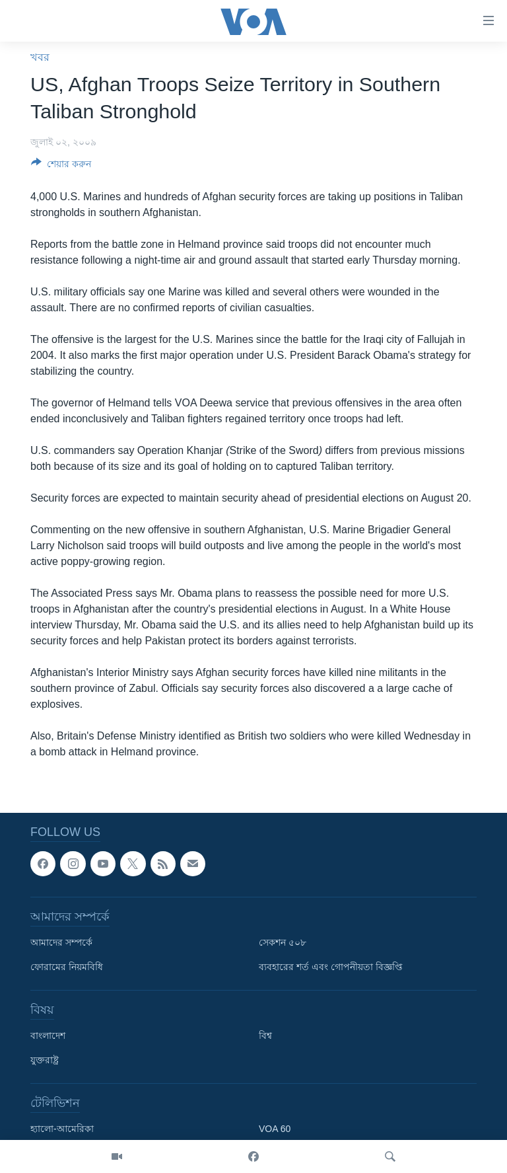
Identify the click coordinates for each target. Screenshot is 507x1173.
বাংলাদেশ (47, 1035)
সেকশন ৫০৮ (282, 942)
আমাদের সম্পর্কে (61, 942)
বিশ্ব (265, 1035)
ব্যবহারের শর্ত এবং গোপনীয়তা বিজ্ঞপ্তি (331, 967)
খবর (40, 57)
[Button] (61, 166)
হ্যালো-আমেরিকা (62, 1128)
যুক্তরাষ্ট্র (44, 1060)
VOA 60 (274, 1128)
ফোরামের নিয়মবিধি (66, 967)
